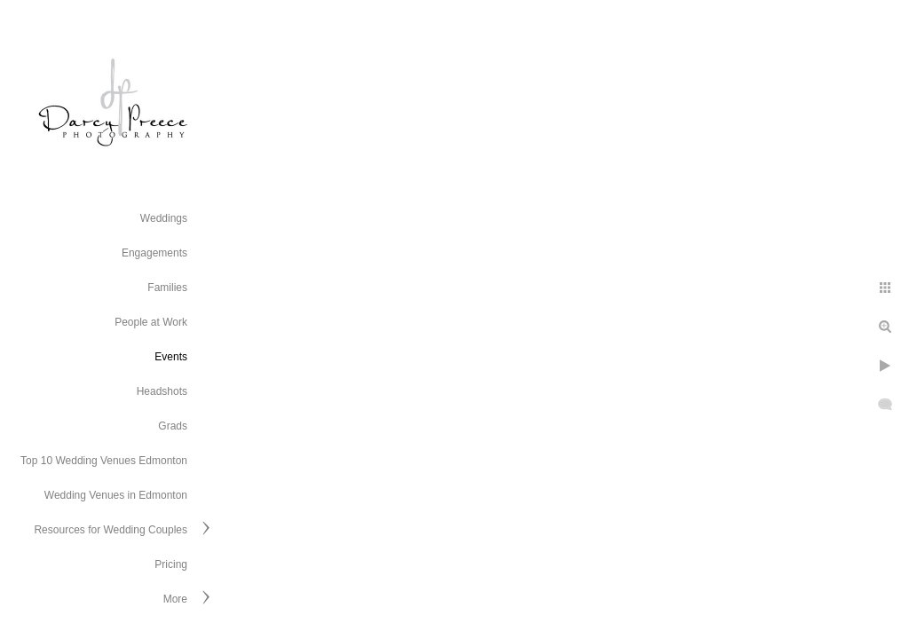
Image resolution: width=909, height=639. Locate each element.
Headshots (162, 391)
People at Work (151, 322)
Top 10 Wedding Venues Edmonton (103, 460)
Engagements (154, 253)
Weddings (163, 218)
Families (167, 287)
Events (170, 357)
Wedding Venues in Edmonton (115, 495)
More (175, 599)
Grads (172, 426)
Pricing (170, 564)
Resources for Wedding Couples (110, 530)
